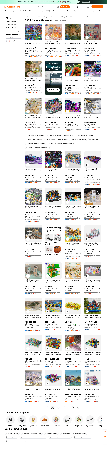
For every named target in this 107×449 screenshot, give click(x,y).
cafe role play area (11, 437)
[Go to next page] (77, 407)
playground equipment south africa (35, 135)
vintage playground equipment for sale (59, 437)
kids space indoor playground (34, 139)
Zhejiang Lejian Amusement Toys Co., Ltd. (73, 364)
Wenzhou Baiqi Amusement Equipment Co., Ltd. (73, 329)
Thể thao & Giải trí (36, 17)
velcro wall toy (65, 433)
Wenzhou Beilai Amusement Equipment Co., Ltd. (92, 218)
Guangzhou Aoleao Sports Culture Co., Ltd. (73, 256)
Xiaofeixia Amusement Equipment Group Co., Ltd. (73, 218)
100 (74, 407)
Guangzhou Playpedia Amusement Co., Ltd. (33, 181)
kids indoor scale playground (78, 139)
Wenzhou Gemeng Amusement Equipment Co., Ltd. (92, 399)
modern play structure (79, 433)
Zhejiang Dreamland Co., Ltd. (92, 53)
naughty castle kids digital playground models (61, 135)
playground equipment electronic (15, 441)
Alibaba (27, 17)
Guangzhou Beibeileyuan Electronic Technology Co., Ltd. (53, 292)
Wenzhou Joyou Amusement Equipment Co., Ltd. (33, 399)
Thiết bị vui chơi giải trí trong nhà (70, 17)
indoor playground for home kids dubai (56, 139)
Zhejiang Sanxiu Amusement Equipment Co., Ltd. (92, 364)
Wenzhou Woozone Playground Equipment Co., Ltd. (92, 292)
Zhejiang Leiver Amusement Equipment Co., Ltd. (33, 292)
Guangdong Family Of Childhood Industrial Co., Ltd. (33, 127)
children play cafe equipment (85, 135)
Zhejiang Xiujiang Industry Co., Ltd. (33, 90)
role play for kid (94, 139)
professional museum (51, 433)
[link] (104, 432)
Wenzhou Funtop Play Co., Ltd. (73, 181)
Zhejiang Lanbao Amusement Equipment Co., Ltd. (53, 399)
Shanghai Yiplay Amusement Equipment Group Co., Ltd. (92, 127)
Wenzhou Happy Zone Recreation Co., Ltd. (73, 53)
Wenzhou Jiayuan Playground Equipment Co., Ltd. (53, 327)
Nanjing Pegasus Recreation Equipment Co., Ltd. (33, 55)
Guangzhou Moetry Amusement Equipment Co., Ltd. (33, 329)
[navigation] (13, 212)
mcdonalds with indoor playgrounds (31, 433)
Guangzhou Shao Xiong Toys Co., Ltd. (92, 327)
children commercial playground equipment (38, 147)
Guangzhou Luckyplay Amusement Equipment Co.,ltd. (33, 219)
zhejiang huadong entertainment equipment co (61, 143)
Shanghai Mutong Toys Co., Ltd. (33, 255)
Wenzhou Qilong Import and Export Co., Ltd (92, 255)
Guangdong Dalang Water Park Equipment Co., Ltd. (73, 399)
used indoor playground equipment (35, 143)
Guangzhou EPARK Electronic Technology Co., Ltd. (53, 364)
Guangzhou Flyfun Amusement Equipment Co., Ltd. (73, 129)
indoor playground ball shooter (82, 437)
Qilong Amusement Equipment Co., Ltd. (53, 181)
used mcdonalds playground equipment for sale (33, 437)
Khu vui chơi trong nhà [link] (87, 17)
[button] (58, 7)
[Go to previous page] (48, 407)
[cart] (82, 7)
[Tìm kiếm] (65, 6)
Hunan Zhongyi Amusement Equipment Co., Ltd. (73, 92)
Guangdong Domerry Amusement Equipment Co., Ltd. (53, 55)
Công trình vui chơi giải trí (51, 17)
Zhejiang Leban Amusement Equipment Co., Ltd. (92, 182)
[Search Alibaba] (40, 7)
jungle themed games (12, 433)
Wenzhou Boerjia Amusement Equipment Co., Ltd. (73, 292)
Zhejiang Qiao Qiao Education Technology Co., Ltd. (53, 218)
